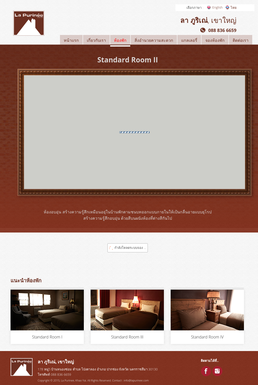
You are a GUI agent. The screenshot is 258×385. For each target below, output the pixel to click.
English (217, 7)
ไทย (234, 7)
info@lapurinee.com (136, 380)
